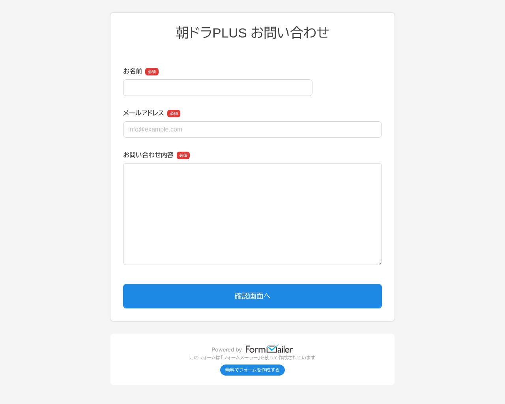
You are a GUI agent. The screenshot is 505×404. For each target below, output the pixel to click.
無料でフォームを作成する (252, 370)
